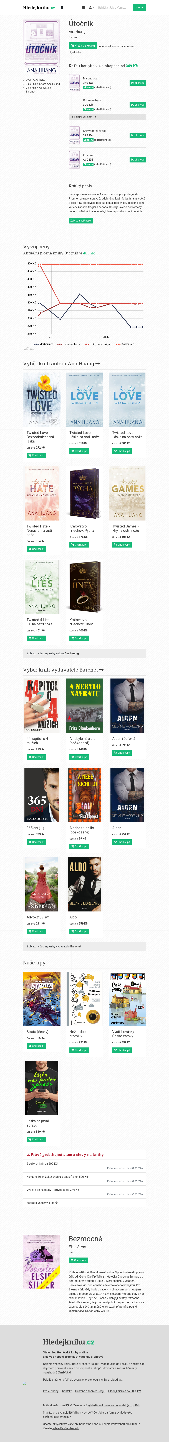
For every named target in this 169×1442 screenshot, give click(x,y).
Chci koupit (36, 455)
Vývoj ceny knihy (35, 80)
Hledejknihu (39, 7)
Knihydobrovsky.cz (117, 1168)
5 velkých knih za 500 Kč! (42, 1163)
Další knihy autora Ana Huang (43, 84)
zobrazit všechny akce (42, 1203)
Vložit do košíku (83, 45)
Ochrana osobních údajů (87, 1391)
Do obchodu (138, 82)
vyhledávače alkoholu (63, 1428)
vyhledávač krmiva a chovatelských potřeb (111, 1405)
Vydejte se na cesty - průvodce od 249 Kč (53, 1189)
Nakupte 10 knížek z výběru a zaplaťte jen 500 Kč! (58, 1176)
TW (136, 1391)
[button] (92, 7)
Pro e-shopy (48, 1391)
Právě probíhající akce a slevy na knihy (65, 1154)
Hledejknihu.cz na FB (118, 1391)
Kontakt (64, 1391)
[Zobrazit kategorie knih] (61, 7)
